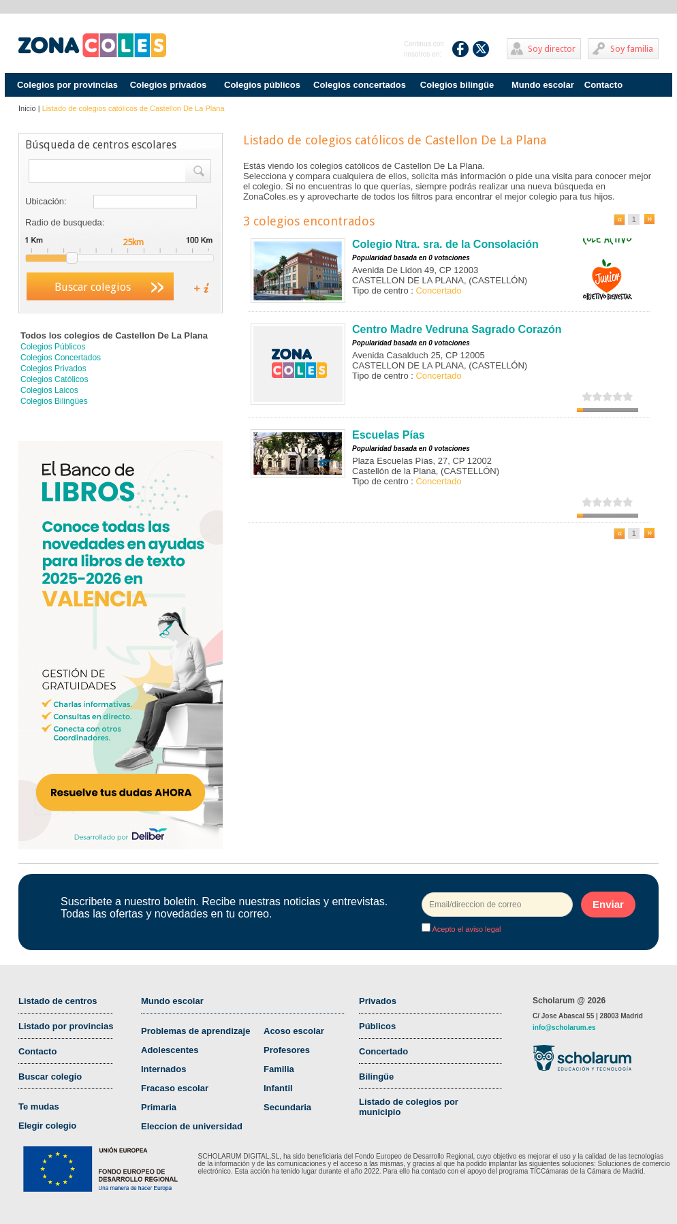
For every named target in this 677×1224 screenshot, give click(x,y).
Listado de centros (57, 1001)
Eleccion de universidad (191, 1126)
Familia (279, 1069)
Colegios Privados (53, 368)
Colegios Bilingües (54, 401)
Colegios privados (168, 85)
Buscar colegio (50, 1076)
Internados (163, 1069)
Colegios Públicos (52, 346)
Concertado (383, 1051)
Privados (377, 1001)
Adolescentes (170, 1050)
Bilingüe (376, 1076)
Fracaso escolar (174, 1088)
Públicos (377, 1026)
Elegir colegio (47, 1125)
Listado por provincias (65, 1026)
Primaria (158, 1107)
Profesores (287, 1050)
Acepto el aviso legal (465, 929)
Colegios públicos (262, 85)
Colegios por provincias (67, 85)
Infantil (278, 1088)
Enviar (608, 904)
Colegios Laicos (49, 390)
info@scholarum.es (564, 1027)
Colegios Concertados (60, 357)
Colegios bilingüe (457, 85)
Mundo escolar (542, 85)
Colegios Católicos (54, 379)
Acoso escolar (294, 1031)
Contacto (603, 85)
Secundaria (287, 1107)
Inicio (27, 108)
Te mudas (38, 1106)
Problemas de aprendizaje (195, 1031)
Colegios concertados (359, 85)
